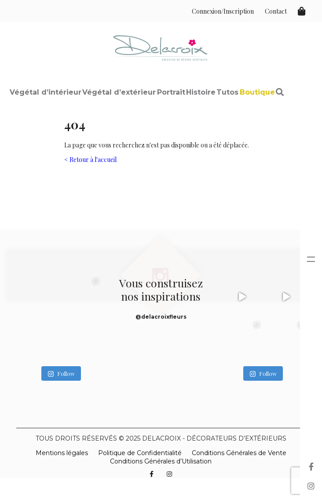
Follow (61, 373)
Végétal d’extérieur (119, 92)
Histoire (201, 92)
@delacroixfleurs (161, 316)
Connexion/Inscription (223, 11)
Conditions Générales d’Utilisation (161, 461)
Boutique (257, 92)
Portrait (171, 92)
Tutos (227, 92)
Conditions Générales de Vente (239, 453)
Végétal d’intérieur (45, 92)
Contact (276, 11)
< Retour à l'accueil (90, 159)
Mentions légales (62, 453)
